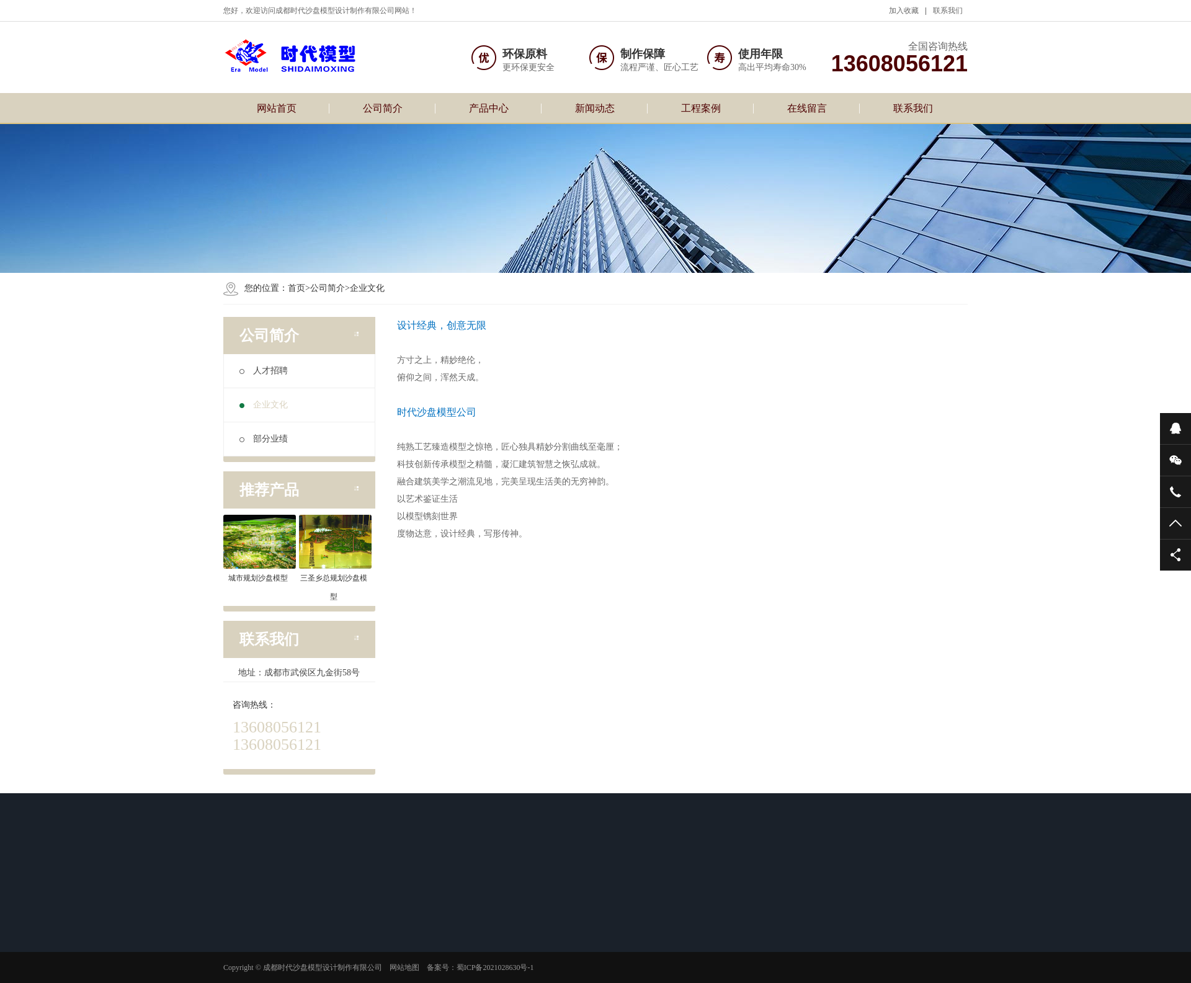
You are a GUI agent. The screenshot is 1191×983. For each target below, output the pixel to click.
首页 (296, 288)
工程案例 (701, 108)
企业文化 (367, 288)
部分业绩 (263, 438)
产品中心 (489, 108)
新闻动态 (595, 108)
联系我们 (948, 10)
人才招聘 (263, 370)
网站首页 (277, 108)
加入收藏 (904, 10)
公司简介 (383, 108)
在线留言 (807, 108)
